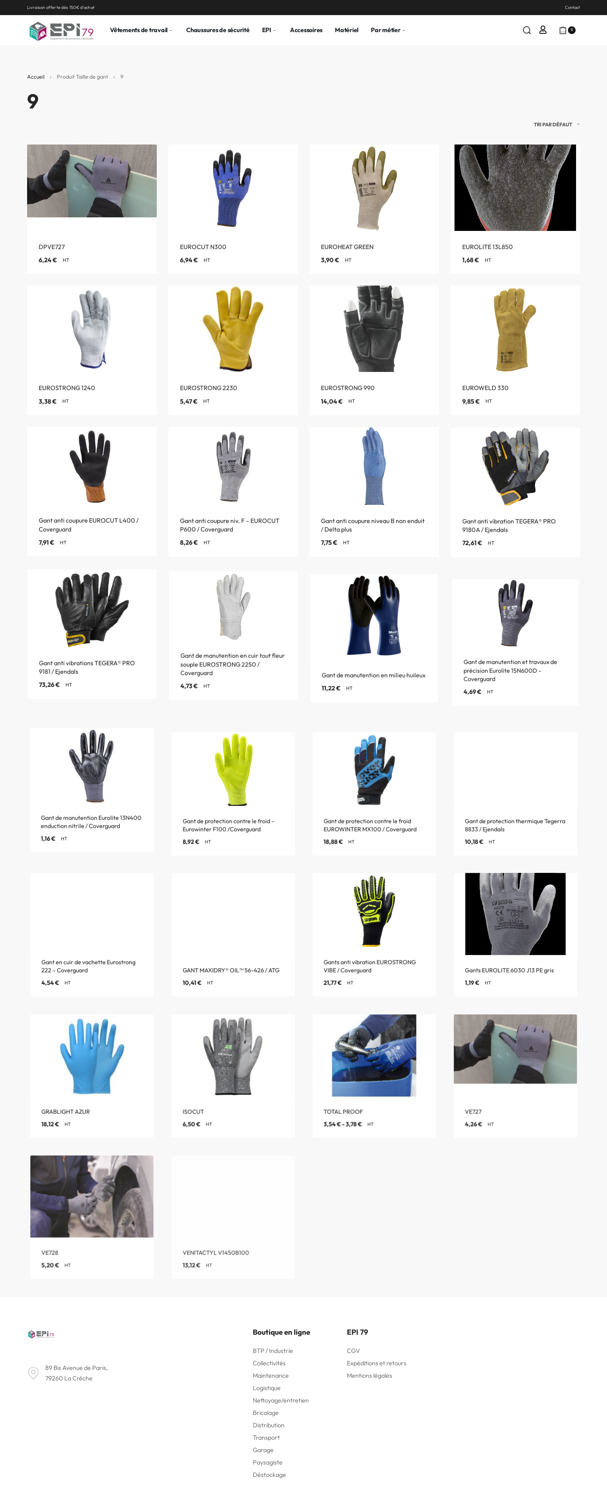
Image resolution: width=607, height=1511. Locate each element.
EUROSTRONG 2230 (208, 394)
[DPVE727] (92, 189)
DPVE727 (52, 249)
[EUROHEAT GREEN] (374, 189)
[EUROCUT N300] (233, 189)
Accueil (36, 76)
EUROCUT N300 (203, 249)
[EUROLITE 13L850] (515, 189)
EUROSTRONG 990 (348, 398)
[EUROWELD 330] (515, 344)
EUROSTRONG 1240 (67, 392)
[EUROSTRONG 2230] (233, 335)
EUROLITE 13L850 (487, 249)
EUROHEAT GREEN (347, 249)
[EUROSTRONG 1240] (91, 332)
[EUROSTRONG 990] (374, 338)
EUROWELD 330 (486, 402)
